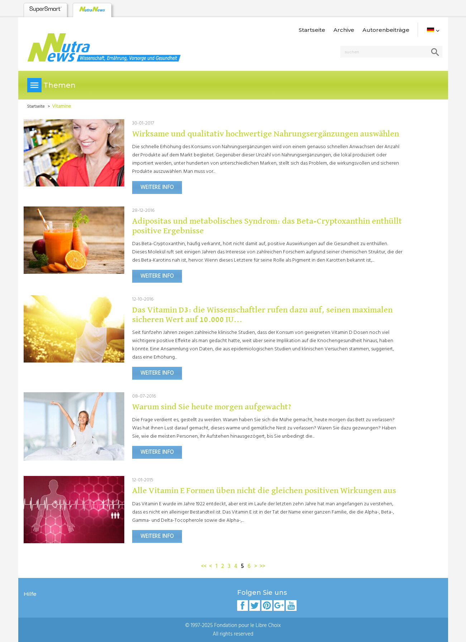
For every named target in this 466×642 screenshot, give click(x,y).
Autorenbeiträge (385, 29)
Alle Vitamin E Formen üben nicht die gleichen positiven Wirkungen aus (264, 490)
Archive (343, 29)
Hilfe (30, 593)
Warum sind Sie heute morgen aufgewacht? (211, 407)
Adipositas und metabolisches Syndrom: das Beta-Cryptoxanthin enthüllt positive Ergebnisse (267, 226)
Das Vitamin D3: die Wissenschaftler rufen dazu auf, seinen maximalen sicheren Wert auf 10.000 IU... (262, 315)
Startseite (312, 29)
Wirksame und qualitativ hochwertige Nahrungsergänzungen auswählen (265, 134)
